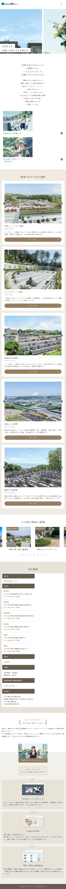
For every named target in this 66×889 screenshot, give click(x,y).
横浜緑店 (6, 624)
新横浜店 (6, 602)
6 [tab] (38, 555)
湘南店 (5, 635)
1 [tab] (20, 555)
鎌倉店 (5, 646)
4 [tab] (31, 555)
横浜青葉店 (7, 613)
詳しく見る (33, 240)
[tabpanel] (47, 540)
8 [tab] (45, 555)
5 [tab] (34, 555)
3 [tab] (27, 555)
